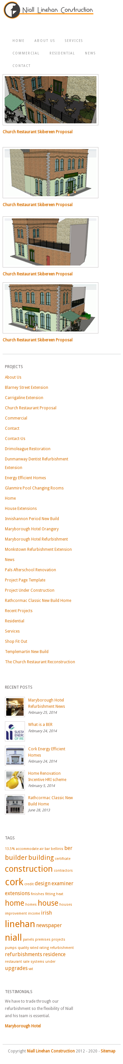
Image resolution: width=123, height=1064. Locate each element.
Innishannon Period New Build (32, 518)
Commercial (26, 53)
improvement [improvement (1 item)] (16, 913)
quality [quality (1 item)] (23, 948)
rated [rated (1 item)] (34, 948)
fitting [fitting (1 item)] (50, 894)
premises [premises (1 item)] (43, 939)
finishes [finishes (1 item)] (37, 894)
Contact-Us (15, 438)
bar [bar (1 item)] (47, 849)
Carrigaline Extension (24, 397)
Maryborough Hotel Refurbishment (36, 539)
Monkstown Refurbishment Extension (38, 549)
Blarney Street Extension (26, 387)
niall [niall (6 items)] (13, 937)
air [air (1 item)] (42, 849)
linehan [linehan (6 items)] (20, 924)
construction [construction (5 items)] (29, 869)
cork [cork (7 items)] (14, 882)
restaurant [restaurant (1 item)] (13, 961)
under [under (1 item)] (50, 961)
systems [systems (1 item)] (37, 961)
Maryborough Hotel (23, 1026)
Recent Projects (18, 611)
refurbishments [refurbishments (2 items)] (23, 954)
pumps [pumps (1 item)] (11, 948)
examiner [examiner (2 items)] (62, 883)
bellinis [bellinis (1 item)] (57, 849)
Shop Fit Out (16, 641)
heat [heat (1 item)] (59, 894)
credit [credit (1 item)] (29, 884)
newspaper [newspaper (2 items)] (49, 925)
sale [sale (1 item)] (26, 961)
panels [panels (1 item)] (28, 939)
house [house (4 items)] (48, 903)
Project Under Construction (29, 590)
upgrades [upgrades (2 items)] (16, 968)
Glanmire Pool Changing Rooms (34, 488)
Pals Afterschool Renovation (30, 570)
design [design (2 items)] (43, 883)
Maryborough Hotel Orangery (32, 529)
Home (18, 41)
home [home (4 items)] (14, 903)
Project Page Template (25, 580)
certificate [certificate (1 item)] (63, 859)
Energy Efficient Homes (25, 478)
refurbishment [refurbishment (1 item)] (62, 948)
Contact (21, 66)
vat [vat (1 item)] (31, 969)
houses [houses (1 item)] (65, 904)
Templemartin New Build (27, 651)
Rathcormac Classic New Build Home (38, 600)
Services (74, 41)
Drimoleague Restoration (28, 449)
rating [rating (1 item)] (44, 948)
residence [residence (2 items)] (54, 954)
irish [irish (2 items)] (46, 913)
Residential (62, 53)
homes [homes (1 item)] (31, 904)
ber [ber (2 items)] (68, 848)
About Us (44, 41)
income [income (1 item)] (34, 913)
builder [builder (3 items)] (16, 857)
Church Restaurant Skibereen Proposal (37, 132)
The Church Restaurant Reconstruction (40, 662)
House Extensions (21, 508)
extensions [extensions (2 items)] (17, 893)
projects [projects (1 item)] (58, 939)
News (90, 53)
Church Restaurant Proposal (30, 408)
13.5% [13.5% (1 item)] (10, 849)
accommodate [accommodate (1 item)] (27, 849)
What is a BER (40, 724)
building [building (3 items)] (41, 857)
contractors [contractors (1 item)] (63, 870)
